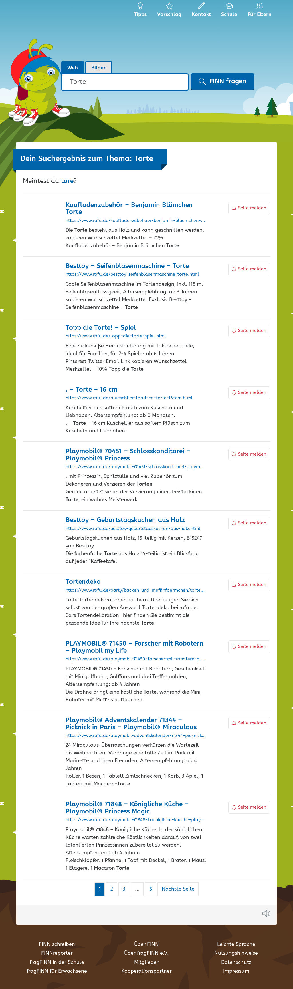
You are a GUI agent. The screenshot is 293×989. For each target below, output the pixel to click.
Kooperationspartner (146, 971)
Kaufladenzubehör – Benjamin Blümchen (129, 208)
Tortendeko (83, 582)
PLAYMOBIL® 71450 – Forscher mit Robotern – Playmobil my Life (134, 647)
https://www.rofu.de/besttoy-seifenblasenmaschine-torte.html (132, 274)
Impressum (236, 971)
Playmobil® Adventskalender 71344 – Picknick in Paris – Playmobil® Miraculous (131, 723)
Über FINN (146, 944)
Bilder (98, 68)
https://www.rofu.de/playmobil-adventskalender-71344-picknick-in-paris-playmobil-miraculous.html (136, 735)
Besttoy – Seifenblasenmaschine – (127, 266)
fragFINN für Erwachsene (57, 971)
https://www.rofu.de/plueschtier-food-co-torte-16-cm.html (129, 398)
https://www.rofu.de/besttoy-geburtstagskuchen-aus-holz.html (133, 528)
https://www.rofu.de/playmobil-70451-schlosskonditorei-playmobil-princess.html (136, 467)
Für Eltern (261, 11)
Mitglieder (146, 962)
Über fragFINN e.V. (146, 953)
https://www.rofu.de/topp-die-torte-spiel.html (116, 336)
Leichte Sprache (236, 944)
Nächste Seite (178, 889)
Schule (229, 11)
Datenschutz (236, 962)
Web (72, 68)
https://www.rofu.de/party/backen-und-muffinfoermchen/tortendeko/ (136, 590)
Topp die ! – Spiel (101, 328)
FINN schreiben (57, 944)
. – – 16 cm (91, 390)
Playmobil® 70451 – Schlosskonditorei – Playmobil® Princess (128, 455)
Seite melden (249, 208)
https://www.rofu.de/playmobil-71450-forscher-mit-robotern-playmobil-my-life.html (136, 659)
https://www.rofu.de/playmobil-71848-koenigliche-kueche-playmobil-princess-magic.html (136, 820)
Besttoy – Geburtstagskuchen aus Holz (125, 520)
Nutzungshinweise (236, 953)
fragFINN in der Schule (57, 962)
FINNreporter (57, 953)
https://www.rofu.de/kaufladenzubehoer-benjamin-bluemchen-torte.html (136, 220)
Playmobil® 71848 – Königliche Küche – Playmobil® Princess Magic (127, 808)
